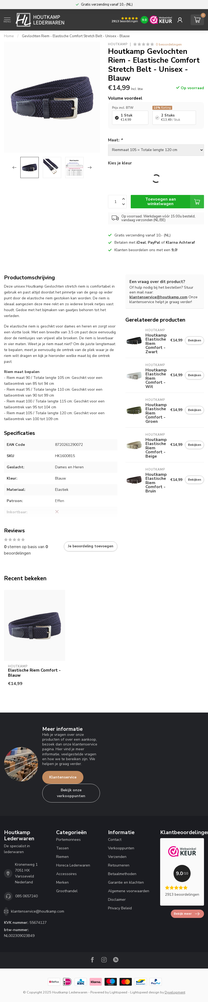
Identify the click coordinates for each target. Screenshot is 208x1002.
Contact (114, 839)
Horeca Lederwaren (73, 865)
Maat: (115, 140)
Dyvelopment (175, 992)
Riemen (62, 856)
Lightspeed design (144, 992)
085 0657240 (26, 896)
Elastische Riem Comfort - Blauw (34, 673)
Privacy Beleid (120, 908)
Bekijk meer (186, 914)
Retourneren (118, 865)
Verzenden (117, 856)
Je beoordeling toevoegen (90, 546)
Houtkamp (118, 44)
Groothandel (67, 891)
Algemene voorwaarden (128, 891)
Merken (62, 882)
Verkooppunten (121, 848)
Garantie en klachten (126, 882)
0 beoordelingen (169, 44)
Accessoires (66, 873)
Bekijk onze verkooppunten (71, 793)
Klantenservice (62, 777)
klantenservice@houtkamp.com (158, 297)
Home (9, 36)
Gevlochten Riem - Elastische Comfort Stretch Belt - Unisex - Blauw (76, 36)
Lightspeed (118, 992)
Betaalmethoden (122, 873)
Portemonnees (68, 839)
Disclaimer (117, 899)
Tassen (62, 848)
